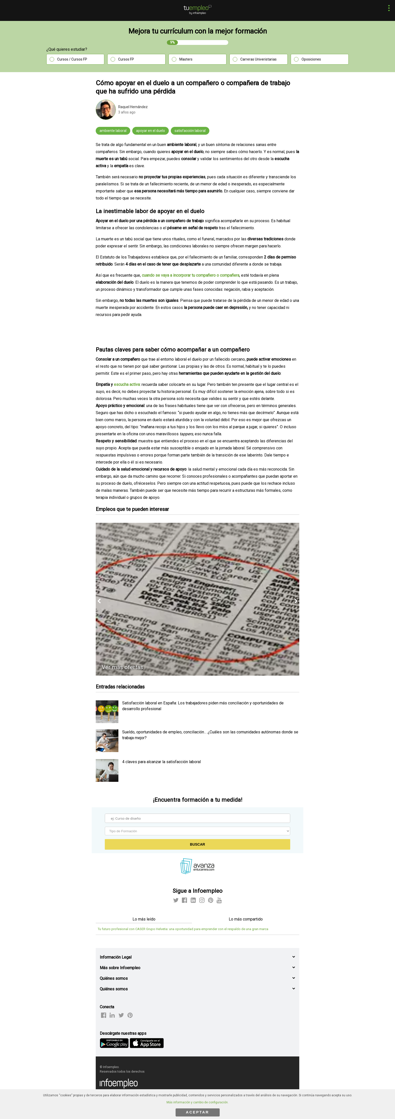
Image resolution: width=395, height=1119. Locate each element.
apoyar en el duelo (150, 131)
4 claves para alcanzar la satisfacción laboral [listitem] (161, 761)
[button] (387, 8)
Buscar (197, 844)
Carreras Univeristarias (258, 59)
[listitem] (107, 721)
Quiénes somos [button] (114, 978)
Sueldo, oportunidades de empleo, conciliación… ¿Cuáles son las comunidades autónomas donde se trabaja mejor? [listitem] (210, 735)
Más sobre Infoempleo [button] (120, 967)
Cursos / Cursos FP (72, 59)
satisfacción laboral (190, 131)
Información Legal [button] (115, 957)
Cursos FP (126, 59)
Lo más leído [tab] (144, 919)
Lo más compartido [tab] (246, 919)
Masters (185, 59)
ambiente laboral (113, 131)
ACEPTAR (197, 1112)
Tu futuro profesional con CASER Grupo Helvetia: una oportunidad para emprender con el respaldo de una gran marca (183, 929)
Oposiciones (311, 59)
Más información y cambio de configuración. (197, 1102)
